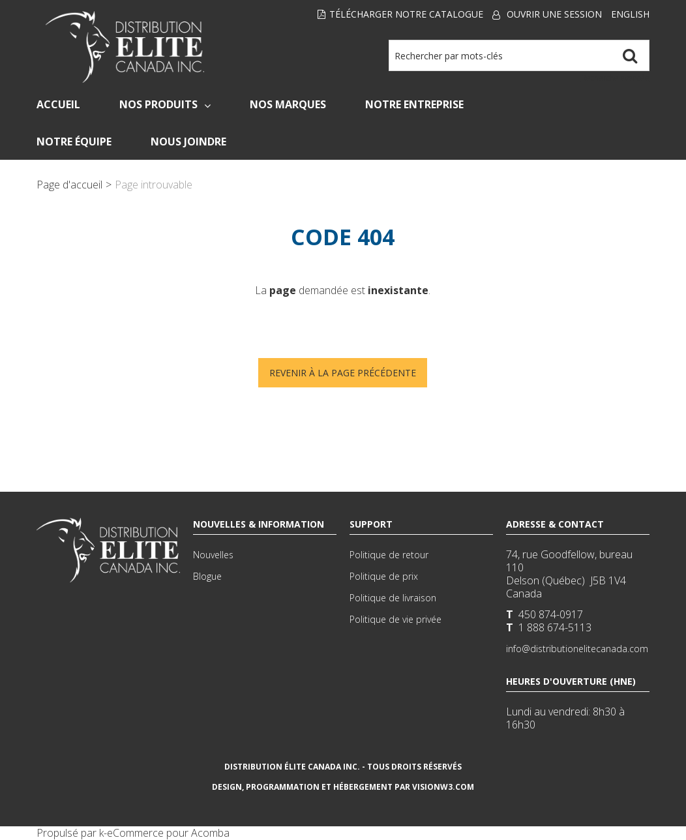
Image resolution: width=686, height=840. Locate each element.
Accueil (58, 104)
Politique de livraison (393, 598)
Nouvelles (213, 554)
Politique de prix (384, 576)
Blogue (207, 576)
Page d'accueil (69, 184)
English (630, 14)
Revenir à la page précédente (342, 373)
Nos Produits (165, 104)
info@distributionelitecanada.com (577, 648)
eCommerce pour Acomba (168, 833)
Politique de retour (389, 554)
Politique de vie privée (395, 619)
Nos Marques (288, 104)
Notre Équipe (74, 141)
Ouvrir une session (554, 14)
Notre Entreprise (414, 104)
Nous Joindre (188, 141)
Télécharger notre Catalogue (400, 14)
